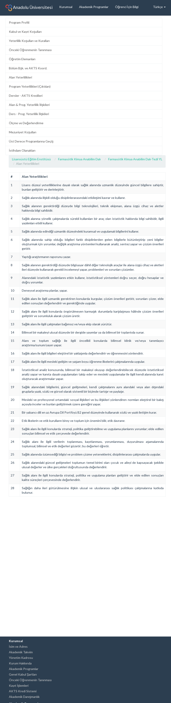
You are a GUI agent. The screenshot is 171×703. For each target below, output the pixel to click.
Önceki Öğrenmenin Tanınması (30, 50)
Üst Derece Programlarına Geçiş (31, 141)
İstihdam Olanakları (22, 150)
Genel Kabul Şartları (23, 674)
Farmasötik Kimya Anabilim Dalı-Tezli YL (135, 159)
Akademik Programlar (93, 7)
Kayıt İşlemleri (18, 685)
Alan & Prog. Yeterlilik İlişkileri (29, 105)
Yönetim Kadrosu (21, 658)
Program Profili (19, 22)
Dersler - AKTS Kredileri (26, 95)
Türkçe (159, 7)
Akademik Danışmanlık (24, 697)
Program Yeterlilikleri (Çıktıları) (30, 86)
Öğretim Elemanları (22, 59)
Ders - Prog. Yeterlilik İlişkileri (29, 114)
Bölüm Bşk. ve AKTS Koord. (28, 68)
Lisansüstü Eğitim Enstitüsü (31, 159)
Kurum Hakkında (20, 663)
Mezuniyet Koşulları (22, 132)
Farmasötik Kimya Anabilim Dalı (79, 159)
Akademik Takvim (21, 652)
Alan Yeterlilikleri (20, 77)
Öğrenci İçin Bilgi (126, 7)
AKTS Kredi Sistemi (23, 691)
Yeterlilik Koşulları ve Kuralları (29, 41)
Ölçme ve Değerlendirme (26, 123)
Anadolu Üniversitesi (29, 7)
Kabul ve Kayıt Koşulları (25, 31)
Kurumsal (65, 7)
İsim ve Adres (18, 646)
